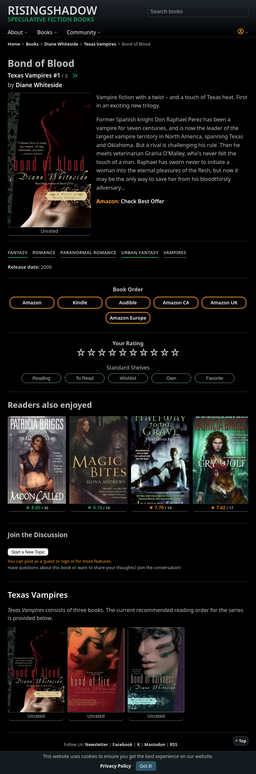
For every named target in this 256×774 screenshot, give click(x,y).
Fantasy (18, 252)
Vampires (175, 252)
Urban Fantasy (140, 252)
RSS (173, 744)
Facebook (123, 744)
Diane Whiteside (39, 85)
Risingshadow (52, 13)
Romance (44, 252)
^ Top (240, 741)
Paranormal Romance (88, 252)
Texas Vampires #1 (34, 75)
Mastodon (154, 744)
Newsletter (96, 744)
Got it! (146, 766)
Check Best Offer (142, 201)
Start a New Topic (28, 551)
